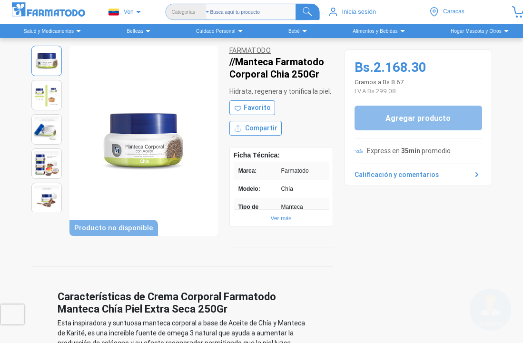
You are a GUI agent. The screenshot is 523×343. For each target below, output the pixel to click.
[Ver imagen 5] (46, 198)
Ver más (281, 218)
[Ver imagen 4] (46, 163)
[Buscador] (264, 12)
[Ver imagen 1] (46, 61)
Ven (121, 12)
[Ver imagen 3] (46, 129)
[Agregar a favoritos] (252, 107)
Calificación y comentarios (418, 174)
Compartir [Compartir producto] (255, 128)
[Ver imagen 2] (46, 95)
